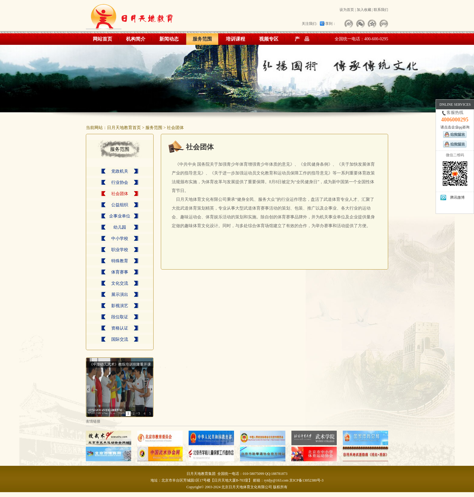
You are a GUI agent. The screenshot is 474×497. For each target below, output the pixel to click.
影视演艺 (119, 305)
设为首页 (346, 10)
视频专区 (268, 38)
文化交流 (119, 283)
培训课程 (235, 38)
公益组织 (119, 205)
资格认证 (119, 328)
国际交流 (119, 339)
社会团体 (175, 127)
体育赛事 (119, 272)
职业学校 (119, 249)
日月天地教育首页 (124, 127)
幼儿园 (119, 227)
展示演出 (119, 294)
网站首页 (102, 38)
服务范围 (202, 38)
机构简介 (135, 38)
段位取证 (119, 317)
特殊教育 (119, 261)
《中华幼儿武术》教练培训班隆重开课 (120, 364)
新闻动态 (169, 38)
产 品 (302, 38)
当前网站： (96, 127)
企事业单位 (119, 216)
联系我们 (381, 10)
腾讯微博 (452, 197)
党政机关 (119, 171)
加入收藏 (364, 10)
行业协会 (119, 182)
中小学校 (119, 238)
